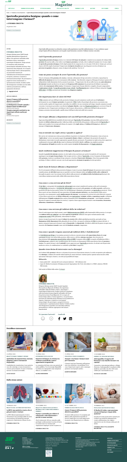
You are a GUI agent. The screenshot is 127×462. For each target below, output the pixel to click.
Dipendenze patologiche (44, 356)
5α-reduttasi (54, 214)
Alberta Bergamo (70, 372)
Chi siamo (104, 8)
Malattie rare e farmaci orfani (17, 356)
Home (8, 12)
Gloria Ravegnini (42, 373)
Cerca (117, 8)
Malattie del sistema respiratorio (19, 407)
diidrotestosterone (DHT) (76, 212)
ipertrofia (43, 60)
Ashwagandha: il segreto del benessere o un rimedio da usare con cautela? (106, 360)
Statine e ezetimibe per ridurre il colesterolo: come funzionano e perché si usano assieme (47, 415)
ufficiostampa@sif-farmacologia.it (30, 447)
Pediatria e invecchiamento (18, 12)
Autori (92, 8)
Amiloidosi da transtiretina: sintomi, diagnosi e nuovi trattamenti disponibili (20, 360)
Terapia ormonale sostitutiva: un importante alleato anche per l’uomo (18, 112)
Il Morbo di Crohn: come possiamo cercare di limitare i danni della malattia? (106, 412)
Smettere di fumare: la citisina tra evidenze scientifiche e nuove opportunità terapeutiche (48, 360)
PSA (50, 90)
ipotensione (76, 196)
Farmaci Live (79, 8)
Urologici (62, 269)
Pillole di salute (112, 445)
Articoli (11, 8)
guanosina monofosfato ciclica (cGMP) (63, 239)
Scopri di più (78, 449)
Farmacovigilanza (27, 8)
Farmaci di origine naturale (104, 356)
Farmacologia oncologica (74, 407)
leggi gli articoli (13, 91)
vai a (8, 1)
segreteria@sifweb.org (27, 444)
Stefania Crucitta (15, 23)
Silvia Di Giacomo (100, 373)
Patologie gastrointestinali (104, 408)
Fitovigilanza (45, 8)
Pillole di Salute (63, 8)
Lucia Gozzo (11, 373)
